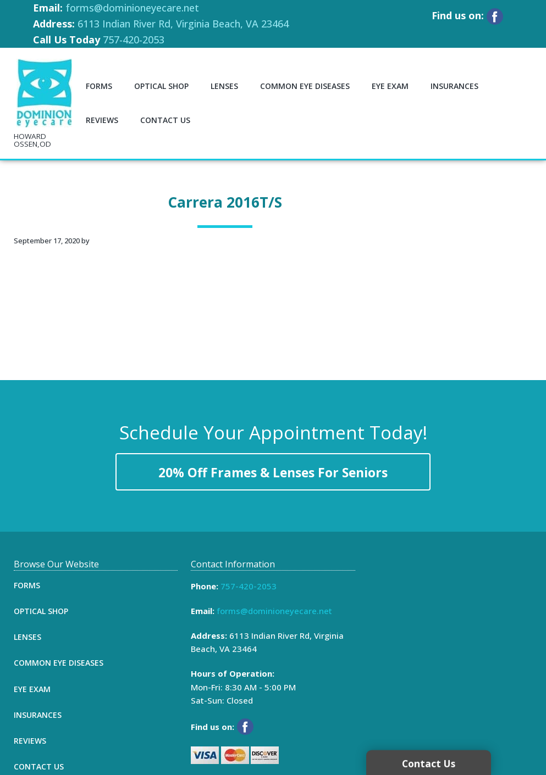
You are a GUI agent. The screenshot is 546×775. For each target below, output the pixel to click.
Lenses (27, 637)
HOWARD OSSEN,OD (32, 140)
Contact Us (39, 766)
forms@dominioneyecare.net (132, 7)
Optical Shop (41, 611)
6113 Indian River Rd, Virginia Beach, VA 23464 (183, 23)
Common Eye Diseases (58, 662)
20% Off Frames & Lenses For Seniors (273, 472)
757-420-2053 (133, 39)
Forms (27, 585)
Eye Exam (32, 689)
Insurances (38, 715)
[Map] (450, 641)
